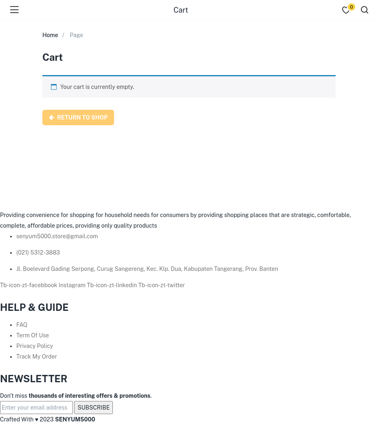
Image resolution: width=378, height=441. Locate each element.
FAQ (21, 324)
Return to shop (82, 117)
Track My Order (36, 356)
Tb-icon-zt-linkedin (112, 285)
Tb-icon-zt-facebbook (29, 285)
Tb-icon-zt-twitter (161, 285)
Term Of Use (32, 335)
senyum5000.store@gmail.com (57, 236)
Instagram (73, 285)
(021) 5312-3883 (38, 252)
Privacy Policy (34, 346)
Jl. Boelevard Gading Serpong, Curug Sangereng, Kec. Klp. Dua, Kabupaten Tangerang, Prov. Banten (147, 269)
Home (50, 35)
